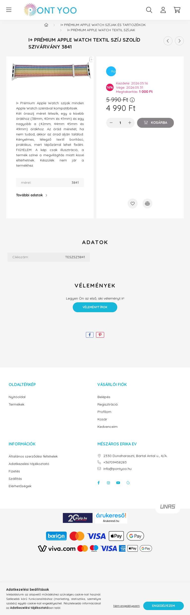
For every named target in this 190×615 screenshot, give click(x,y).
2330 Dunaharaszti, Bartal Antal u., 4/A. (135, 461)
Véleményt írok (95, 312)
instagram (108, 488)
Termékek (16, 409)
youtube (118, 488)
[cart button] (177, 10)
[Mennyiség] (120, 128)
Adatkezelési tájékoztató (29, 469)
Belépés (103, 402)
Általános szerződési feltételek (33, 461)
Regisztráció (107, 409)
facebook (98, 488)
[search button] (149, 10)
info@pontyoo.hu (117, 474)
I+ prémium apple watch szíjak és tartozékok (103, 29)
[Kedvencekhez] (133, 208)
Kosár (102, 424)
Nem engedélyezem (126, 606)
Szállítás (15, 484)
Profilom (104, 417)
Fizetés (14, 476)
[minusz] (111, 127)
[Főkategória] (46, 29)
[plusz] (129, 127)
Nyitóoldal (17, 402)
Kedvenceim (107, 432)
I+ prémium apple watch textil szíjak (101, 35)
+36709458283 (115, 467)
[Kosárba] (155, 128)
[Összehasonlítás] (147, 208)
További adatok (29, 200)
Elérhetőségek (20, 491)
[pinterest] (100, 340)
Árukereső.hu (111, 525)
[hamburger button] (9, 10)
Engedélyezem (163, 606)
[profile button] (163, 10)
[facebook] (90, 340)
